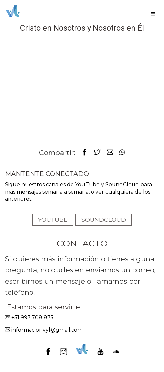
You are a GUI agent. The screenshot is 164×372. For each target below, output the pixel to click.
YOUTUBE (53, 219)
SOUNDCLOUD (103, 219)
